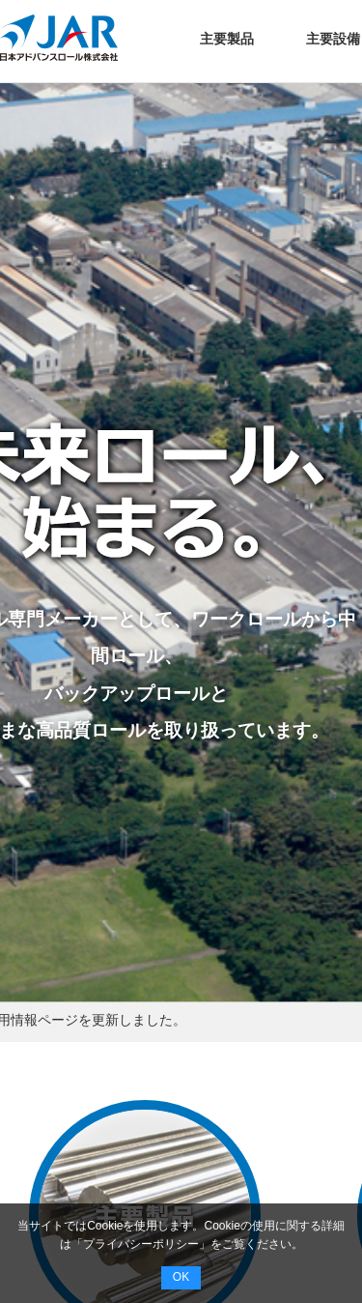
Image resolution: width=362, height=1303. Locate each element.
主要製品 (227, 38)
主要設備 (333, 38)
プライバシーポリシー (141, 1244)
